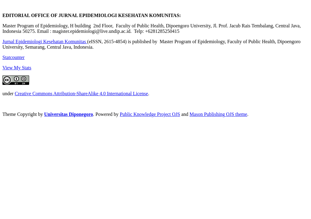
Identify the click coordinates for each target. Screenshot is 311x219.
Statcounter (13, 57)
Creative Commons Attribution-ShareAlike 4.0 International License (81, 93)
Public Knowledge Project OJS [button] (150, 114)
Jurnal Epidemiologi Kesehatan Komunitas (44, 41)
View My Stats (16, 67)
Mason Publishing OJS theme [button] (218, 114)
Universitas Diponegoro (68, 114)
